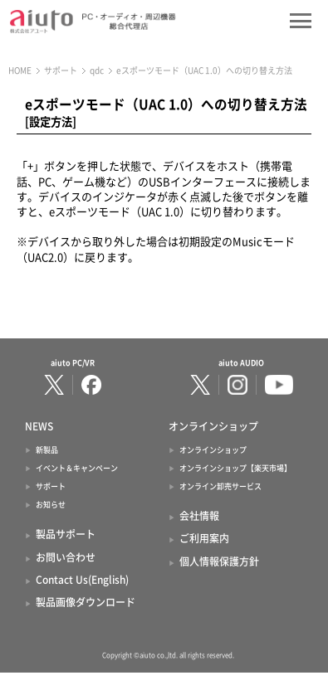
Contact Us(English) (82, 580)
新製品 (47, 450)
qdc (97, 70)
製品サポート (65, 534)
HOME (20, 70)
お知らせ (51, 504)
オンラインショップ (213, 450)
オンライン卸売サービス (220, 486)
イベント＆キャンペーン (77, 468)
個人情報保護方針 (219, 561)
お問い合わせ (65, 557)
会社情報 (199, 516)
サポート (60, 70)
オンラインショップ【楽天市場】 (235, 468)
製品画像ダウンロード (85, 602)
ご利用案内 (204, 538)
